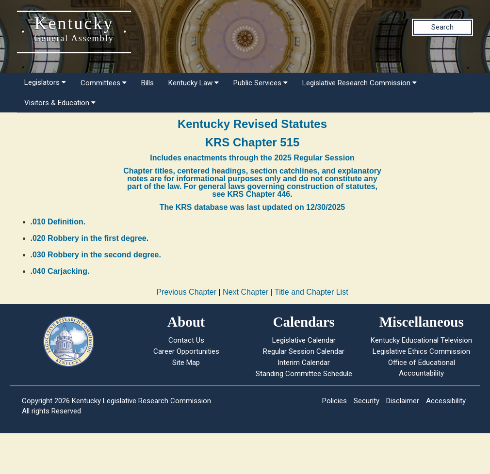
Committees (104, 83)
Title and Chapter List (311, 292)
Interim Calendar (304, 362)
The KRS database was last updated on (252, 207)
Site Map (186, 362)
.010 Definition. (58, 222)
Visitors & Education (60, 102)
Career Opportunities (186, 351)
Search (442, 27)
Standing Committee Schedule (304, 373)
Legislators (45, 82)
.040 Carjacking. (60, 271)
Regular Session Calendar (303, 351)
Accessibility (446, 400)
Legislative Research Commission (359, 83)
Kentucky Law (193, 83)
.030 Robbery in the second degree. (96, 255)
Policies (334, 400)
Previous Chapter (186, 292)
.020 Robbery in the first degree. (90, 238)
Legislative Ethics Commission (421, 351)
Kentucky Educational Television (421, 340)
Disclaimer (402, 400)
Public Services (260, 83)
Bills (147, 83)
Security (366, 400)
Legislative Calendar (304, 340)
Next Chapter (245, 292)
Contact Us (186, 340)
